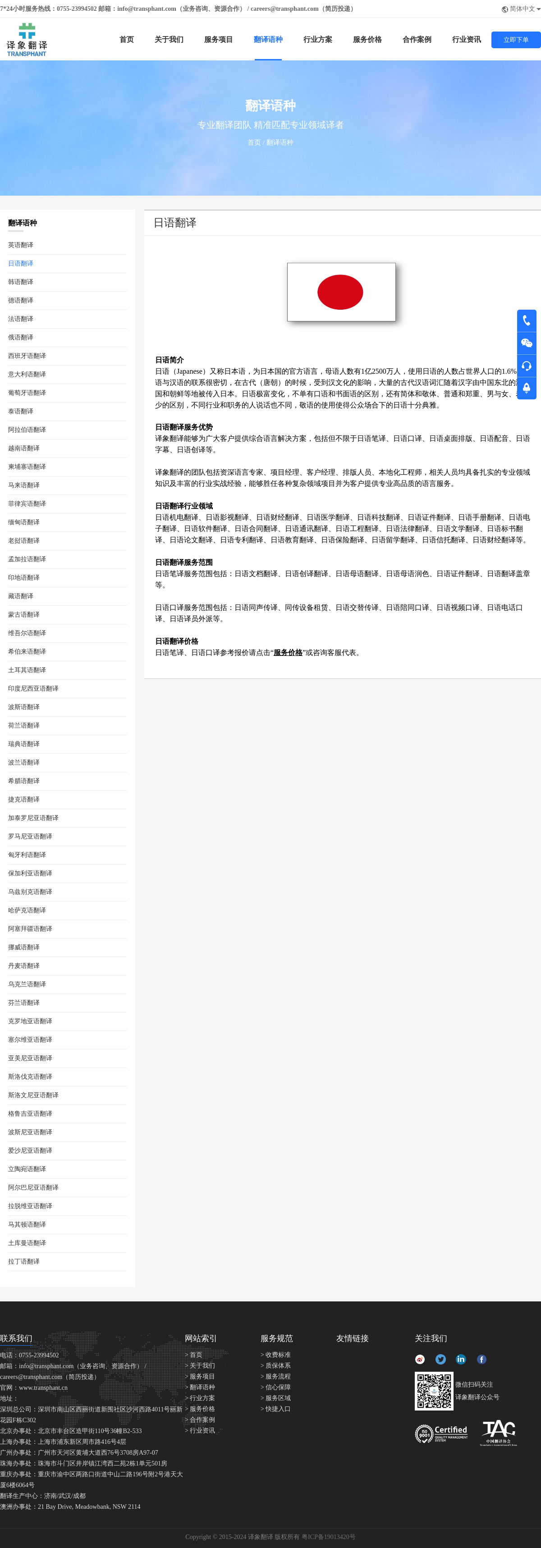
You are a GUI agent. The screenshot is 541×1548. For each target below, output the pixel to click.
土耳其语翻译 (27, 670)
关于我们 (169, 39)
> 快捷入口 (276, 1409)
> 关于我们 (200, 1365)
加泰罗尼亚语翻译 (33, 818)
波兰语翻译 (24, 762)
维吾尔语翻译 (27, 633)
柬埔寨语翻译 (27, 466)
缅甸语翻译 (24, 522)
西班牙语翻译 (27, 356)
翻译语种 (268, 39)
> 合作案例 (200, 1419)
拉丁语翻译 (24, 1261)
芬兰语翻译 (24, 1002)
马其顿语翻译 (27, 1224)
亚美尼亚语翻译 (30, 1058)
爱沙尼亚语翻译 (30, 1150)
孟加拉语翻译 (27, 559)
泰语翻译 (20, 411)
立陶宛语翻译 (27, 1169)
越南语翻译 (24, 448)
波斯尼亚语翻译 (30, 1132)
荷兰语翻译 (24, 725)
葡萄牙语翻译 (27, 392)
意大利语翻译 (27, 374)
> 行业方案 (200, 1398)
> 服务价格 (200, 1409)
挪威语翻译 (24, 947)
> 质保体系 (276, 1365)
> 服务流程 (276, 1376)
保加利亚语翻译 (30, 873)
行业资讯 (466, 39)
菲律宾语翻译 (27, 503)
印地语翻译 (24, 577)
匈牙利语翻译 (27, 855)
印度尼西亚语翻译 (33, 688)
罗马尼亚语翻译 (30, 836)
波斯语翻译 (24, 707)
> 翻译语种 (200, 1387)
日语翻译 (20, 263)
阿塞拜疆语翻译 (30, 928)
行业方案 (317, 39)
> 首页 (193, 1354)
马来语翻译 (24, 485)
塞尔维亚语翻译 (30, 1039)
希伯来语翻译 (27, 651)
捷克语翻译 (24, 799)
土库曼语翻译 (27, 1243)
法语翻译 (20, 319)
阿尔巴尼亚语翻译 (33, 1187)
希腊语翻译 (24, 781)
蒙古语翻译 (24, 614)
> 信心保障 (276, 1387)
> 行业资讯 (200, 1430)
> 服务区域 (276, 1398)
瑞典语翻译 (24, 744)
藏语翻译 (20, 596)
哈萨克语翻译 (27, 910)
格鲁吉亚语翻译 (30, 1113)
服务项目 (218, 39)
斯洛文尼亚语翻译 (33, 1095)
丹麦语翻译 (24, 965)
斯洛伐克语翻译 (30, 1076)
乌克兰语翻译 (27, 984)
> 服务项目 (200, 1376)
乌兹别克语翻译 (30, 891)
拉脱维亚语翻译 (30, 1206)
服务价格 (367, 39)
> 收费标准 (276, 1354)
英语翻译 (20, 245)
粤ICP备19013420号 (329, 1537)
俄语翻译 (20, 337)
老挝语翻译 (24, 540)
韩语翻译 (20, 282)
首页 (126, 39)
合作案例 (417, 39)
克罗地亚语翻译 (30, 1021)
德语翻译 (20, 300)
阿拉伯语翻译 (27, 429)
